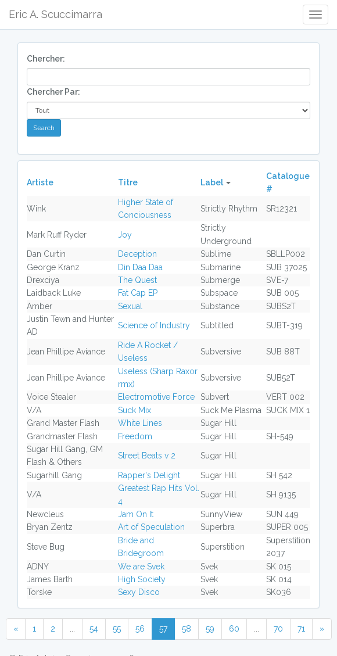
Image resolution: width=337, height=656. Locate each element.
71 (301, 628)
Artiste (40, 182)
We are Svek (141, 566)
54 (93, 628)
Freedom (135, 436)
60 (234, 628)
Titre (128, 182)
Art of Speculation (151, 527)
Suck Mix (134, 410)
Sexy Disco (139, 592)
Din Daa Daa (140, 267)
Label (211, 182)
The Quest (137, 280)
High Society (142, 579)
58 (186, 628)
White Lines (140, 423)
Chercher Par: (53, 91)
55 (117, 628)
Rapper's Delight (149, 475)
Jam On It (135, 514)
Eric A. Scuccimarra (55, 14)
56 (140, 628)
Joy (125, 234)
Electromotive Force (156, 397)
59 (210, 628)
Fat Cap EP (137, 292)
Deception (137, 254)
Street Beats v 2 (146, 455)
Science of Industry (154, 325)
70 (278, 628)
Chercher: (46, 58)
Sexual (130, 306)
